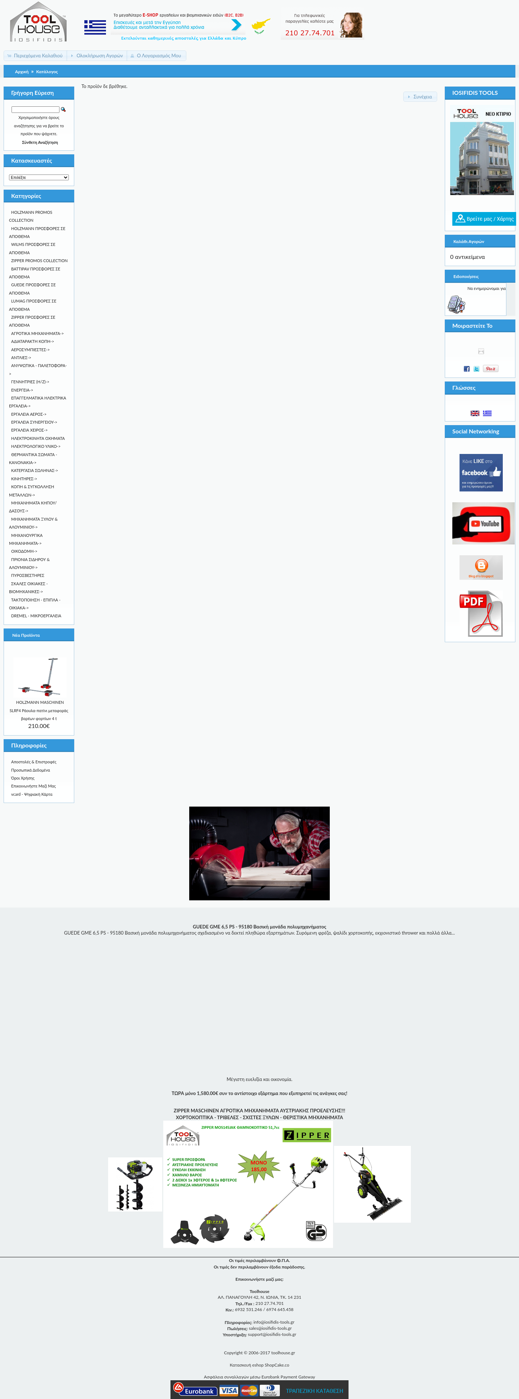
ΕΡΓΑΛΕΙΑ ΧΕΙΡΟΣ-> (29, 430)
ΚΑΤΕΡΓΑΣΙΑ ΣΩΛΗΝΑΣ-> (34, 470)
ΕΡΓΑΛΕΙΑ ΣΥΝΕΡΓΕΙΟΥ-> (34, 422)
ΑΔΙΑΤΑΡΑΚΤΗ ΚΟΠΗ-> (32, 341)
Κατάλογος (47, 71)
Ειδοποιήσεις (466, 276)
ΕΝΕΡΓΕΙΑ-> (22, 390)
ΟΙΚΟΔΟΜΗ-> (24, 551)
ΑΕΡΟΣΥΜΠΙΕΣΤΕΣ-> (30, 349)
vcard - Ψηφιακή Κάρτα (31, 794)
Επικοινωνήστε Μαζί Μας (33, 786)
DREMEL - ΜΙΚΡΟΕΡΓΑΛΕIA (36, 615)
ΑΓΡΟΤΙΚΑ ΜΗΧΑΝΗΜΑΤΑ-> (37, 333)
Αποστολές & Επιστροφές (33, 761)
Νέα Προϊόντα (26, 635)
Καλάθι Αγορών (468, 241)
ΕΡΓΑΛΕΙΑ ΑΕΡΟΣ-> (28, 414)
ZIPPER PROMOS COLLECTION (39, 260)
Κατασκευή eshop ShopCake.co (259, 1365)
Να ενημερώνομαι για (486, 288)
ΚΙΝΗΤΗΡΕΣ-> (24, 478)
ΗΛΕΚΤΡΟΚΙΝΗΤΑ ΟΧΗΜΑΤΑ (38, 438)
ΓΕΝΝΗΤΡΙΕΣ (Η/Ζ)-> (30, 381)
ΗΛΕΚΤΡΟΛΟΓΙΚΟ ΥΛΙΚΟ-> (36, 446)
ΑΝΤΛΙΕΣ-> (21, 357)
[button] (36, 55)
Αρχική (22, 71)
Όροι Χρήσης (23, 778)
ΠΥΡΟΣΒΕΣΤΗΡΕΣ (27, 575)
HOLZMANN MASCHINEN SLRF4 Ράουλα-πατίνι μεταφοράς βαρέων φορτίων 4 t (39, 710)
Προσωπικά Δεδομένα (30, 770)
